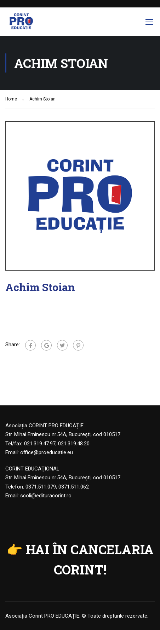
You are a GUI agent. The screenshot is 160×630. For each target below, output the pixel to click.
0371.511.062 (73, 487)
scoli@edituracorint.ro (46, 495)
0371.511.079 (40, 487)
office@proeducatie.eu (46, 452)
